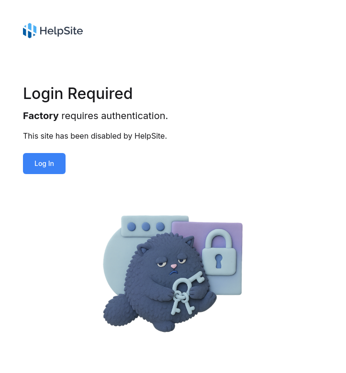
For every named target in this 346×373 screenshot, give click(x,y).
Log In (44, 163)
